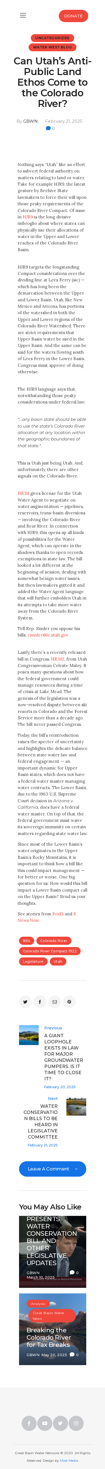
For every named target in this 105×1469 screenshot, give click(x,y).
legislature (33, 961)
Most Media (69, 1460)
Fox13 (58, 914)
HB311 (23, 493)
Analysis (38, 1304)
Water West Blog (52, 47)
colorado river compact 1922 (50, 951)
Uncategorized (52, 38)
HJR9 (28, 217)
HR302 (57, 659)
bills (26, 941)
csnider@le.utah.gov (48, 635)
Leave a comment (49, 1169)
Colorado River (53, 941)
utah (58, 961)
